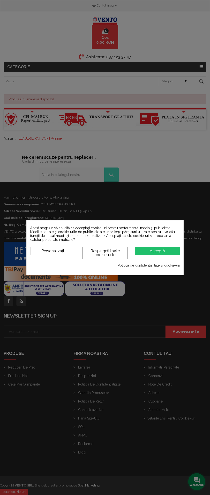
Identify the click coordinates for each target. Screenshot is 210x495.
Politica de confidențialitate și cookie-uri (149, 266)
